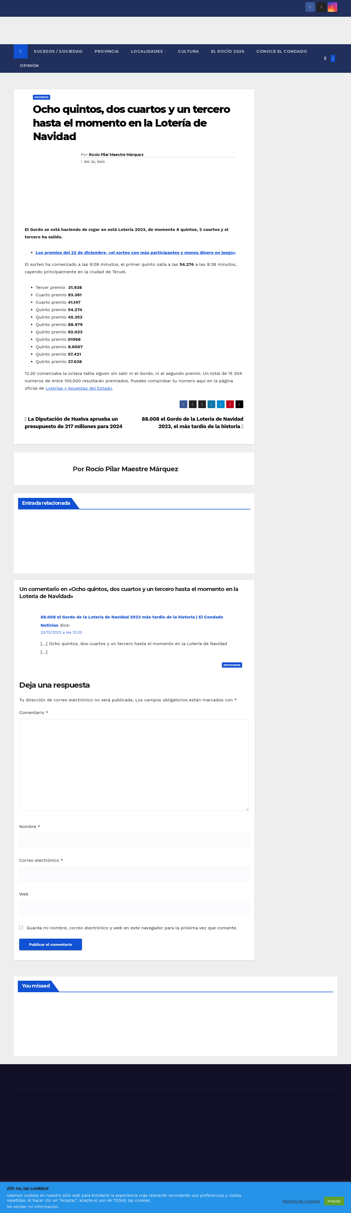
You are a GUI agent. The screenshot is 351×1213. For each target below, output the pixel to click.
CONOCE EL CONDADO (281, 51)
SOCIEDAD (42, 97)
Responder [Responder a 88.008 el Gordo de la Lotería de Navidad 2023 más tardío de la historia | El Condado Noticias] (231, 665)
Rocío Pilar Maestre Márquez (116, 154)
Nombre (29, 826)
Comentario (33, 712)
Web (24, 894)
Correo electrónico (41, 860)
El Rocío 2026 (228, 51)
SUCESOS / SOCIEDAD (58, 51)
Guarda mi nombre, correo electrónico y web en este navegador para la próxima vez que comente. (131, 927)
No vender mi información (32, 1206)
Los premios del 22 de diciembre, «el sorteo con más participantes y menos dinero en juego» (136, 252)
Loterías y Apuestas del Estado (79, 388)
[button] (325, 58)
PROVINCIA (107, 51)
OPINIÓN (29, 65)
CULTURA (188, 51)
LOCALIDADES (147, 51)
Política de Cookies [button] (301, 1201)
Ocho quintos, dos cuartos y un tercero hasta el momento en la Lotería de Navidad (131, 123)
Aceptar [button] (334, 1201)
